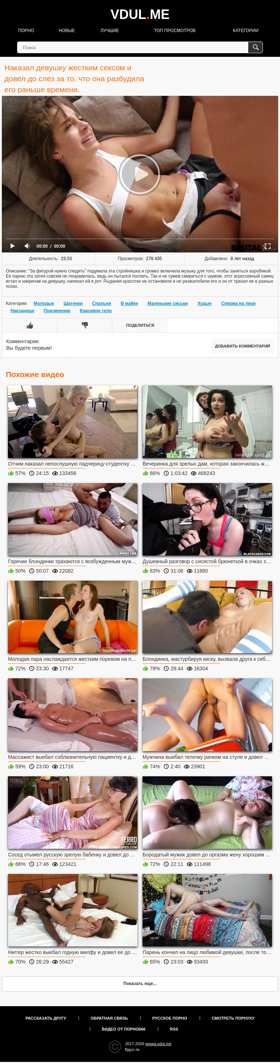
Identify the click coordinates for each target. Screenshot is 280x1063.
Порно (26, 30)
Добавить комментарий (242, 346)
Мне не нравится (84, 325)
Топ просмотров (174, 30)
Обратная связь (109, 1018)
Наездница (22, 310)
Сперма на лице (238, 303)
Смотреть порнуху (233, 1018)
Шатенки (73, 303)
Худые (205, 303)
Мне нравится (29, 325)
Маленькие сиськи (168, 303)
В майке (129, 303)
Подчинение (57, 310)
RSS (174, 1029)
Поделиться (140, 325)
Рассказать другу (46, 1018)
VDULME (140, 14)
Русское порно (169, 1018)
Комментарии (22, 341)
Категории (245, 30)
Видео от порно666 (123, 1029)
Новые (67, 30)
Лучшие (110, 30)
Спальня (101, 303)
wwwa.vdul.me (158, 1044)
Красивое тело (96, 310)
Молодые (44, 303)
